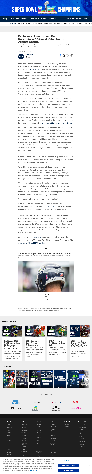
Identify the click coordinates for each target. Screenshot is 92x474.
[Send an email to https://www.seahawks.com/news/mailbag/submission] (35, 57)
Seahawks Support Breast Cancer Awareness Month (44, 256)
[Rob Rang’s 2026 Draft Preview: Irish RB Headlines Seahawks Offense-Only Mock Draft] (12, 346)
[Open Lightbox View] (46, 284)
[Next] (56, 297)
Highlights (24, 427)
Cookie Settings (68, 461)
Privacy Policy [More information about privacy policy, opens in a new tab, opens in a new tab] (33, 470)
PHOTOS (39, 424)
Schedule (66, 424)
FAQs (81, 455)
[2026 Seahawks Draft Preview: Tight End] (57, 344)
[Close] (89, 465)
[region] (46, 465)
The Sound (24, 430)
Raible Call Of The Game (24, 446)
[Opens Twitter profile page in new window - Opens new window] (29, 57)
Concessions (81, 443)
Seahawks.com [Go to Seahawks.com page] (29, 54)
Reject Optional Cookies (68, 465)
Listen (53, 424)
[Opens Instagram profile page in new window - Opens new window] (32, 57)
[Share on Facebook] (60, 56)
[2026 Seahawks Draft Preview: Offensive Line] (35, 345)
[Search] (68, 18)
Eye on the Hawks (39, 429)
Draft (10, 427)
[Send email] (67, 56)
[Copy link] (71, 55)
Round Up (9, 430)
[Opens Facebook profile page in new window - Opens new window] (26, 57)
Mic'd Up (25, 437)
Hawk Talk (52, 454)
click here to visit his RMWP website (32, 246)
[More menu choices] (58, 18)
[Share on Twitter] (64, 56)
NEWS (9, 424)
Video (24, 424)
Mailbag (10, 446)
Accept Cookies (68, 470)
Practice (39, 451)
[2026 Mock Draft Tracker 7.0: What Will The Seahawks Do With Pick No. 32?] (80, 345)
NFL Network (25, 455)
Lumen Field (81, 427)
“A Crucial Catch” (36, 69)
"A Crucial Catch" (51, 209)
